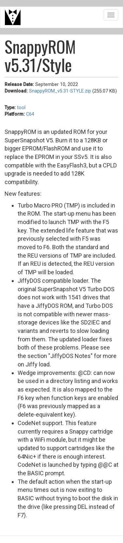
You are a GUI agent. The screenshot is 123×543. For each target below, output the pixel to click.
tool (21, 107)
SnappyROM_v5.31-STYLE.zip (60, 91)
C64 (30, 114)
